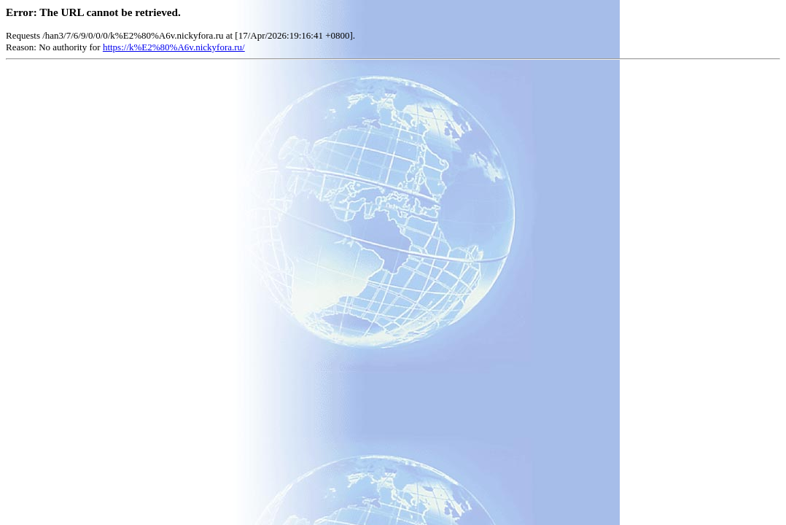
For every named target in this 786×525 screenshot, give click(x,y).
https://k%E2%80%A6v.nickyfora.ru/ (174, 47)
